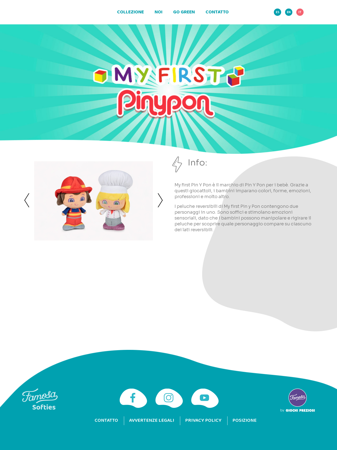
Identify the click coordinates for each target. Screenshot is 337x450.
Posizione (245, 420)
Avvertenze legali (151, 420)
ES (277, 12)
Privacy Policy (203, 420)
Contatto (217, 12)
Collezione (130, 12)
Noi (158, 12)
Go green (184, 12)
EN (289, 12)
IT (299, 12)
